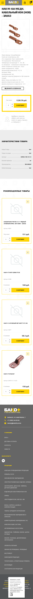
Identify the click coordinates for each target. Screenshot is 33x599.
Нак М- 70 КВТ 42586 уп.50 (12, 272)
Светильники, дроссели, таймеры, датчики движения (15, 487)
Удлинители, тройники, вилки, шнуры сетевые (16, 533)
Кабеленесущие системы (12, 524)
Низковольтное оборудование (14, 478)
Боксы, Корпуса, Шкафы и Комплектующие (12, 506)
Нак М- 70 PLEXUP (9, 374)
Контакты (7, 445)
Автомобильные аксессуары (13, 528)
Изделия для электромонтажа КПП (15, 492)
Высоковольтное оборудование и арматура (15, 516)
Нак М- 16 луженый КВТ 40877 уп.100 (16, 323)
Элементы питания (10, 545)
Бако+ (6, 437)
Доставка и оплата (10, 441)
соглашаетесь (13, 587)
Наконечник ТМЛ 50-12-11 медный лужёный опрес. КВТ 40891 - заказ (15, 223)
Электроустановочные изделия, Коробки (17, 482)
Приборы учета (9, 474)
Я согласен (12, 594)
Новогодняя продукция (11, 557)
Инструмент (8, 553)
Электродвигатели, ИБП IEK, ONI (14, 499)
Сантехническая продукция (13, 569)
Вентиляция (8, 565)
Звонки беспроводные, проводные (15, 549)
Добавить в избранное (13, 88)
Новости (7, 449)
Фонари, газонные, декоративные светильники (15, 539)
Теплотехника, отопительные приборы (17, 561)
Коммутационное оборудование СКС (16, 520)
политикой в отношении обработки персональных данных (15, 582)
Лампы (6, 495)
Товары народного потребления (14, 511)
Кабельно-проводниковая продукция (16, 470)
